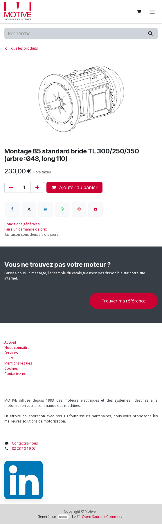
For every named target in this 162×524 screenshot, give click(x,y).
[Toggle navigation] (152, 11)
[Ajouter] (37, 187)
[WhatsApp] (62, 209)
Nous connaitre (17, 347)
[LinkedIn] (46, 209)
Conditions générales (21, 224)
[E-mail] (95, 209)
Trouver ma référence (123, 301)
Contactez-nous (17, 373)
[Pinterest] (79, 209)
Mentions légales (18, 363)
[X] (29, 209)
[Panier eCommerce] (138, 11)
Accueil (10, 342)
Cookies (11, 368)
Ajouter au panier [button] (74, 187)
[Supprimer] (11, 187)
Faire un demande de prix (25, 229)
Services (11, 352)
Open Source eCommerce (103, 516)
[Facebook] (12, 209)
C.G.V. (9, 358)
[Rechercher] (150, 33)
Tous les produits (21, 48)
